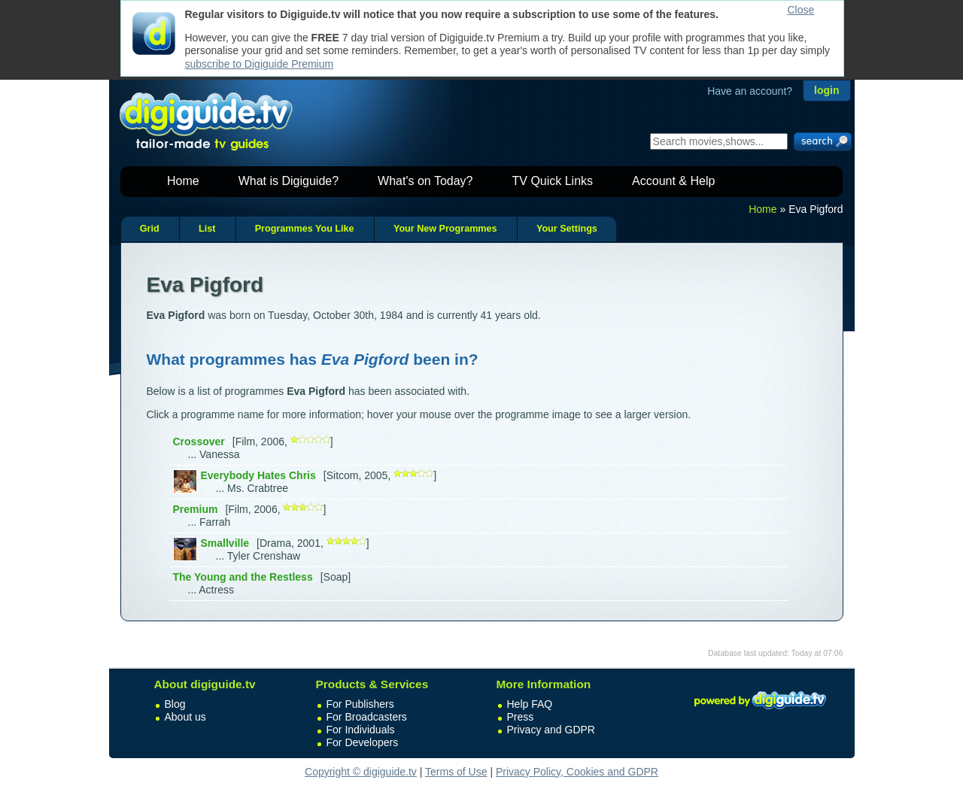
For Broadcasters (367, 717)
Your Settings (566, 228)
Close (801, 10)
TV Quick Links (552, 180)
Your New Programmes (445, 228)
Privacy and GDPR (551, 730)
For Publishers (360, 704)
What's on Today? (425, 180)
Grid (149, 228)
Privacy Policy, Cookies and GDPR (577, 772)
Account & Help (673, 180)
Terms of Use (456, 772)
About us (185, 717)
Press (520, 717)
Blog (175, 704)
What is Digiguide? (288, 180)
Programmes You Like (304, 228)
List (207, 228)
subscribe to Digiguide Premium (259, 64)
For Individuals (361, 730)
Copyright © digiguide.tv (361, 772)
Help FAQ (530, 704)
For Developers (363, 742)
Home (183, 180)
